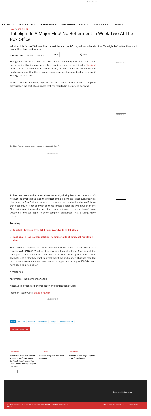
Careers (119, 405)
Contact (112, 405)
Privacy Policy (133, 405)
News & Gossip (27, 24)
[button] (83, 54)
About (105, 405)
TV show (55, 404)
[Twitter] (16, 316)
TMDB (9, 407)
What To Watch (68, 24)
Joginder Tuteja (17, 55)
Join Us (54, 54)
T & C (125, 405)
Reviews (83, 24)
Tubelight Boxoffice (66, 321)
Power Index (101, 24)
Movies (47, 404)
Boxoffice (31, 321)
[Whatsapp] (21, 316)
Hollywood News (48, 24)
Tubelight (53, 321)
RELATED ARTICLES (20, 329)
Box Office (23, 29)
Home (13, 29)
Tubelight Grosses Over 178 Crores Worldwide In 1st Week (46, 230)
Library (118, 24)
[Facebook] (12, 316)
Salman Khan (42, 321)
